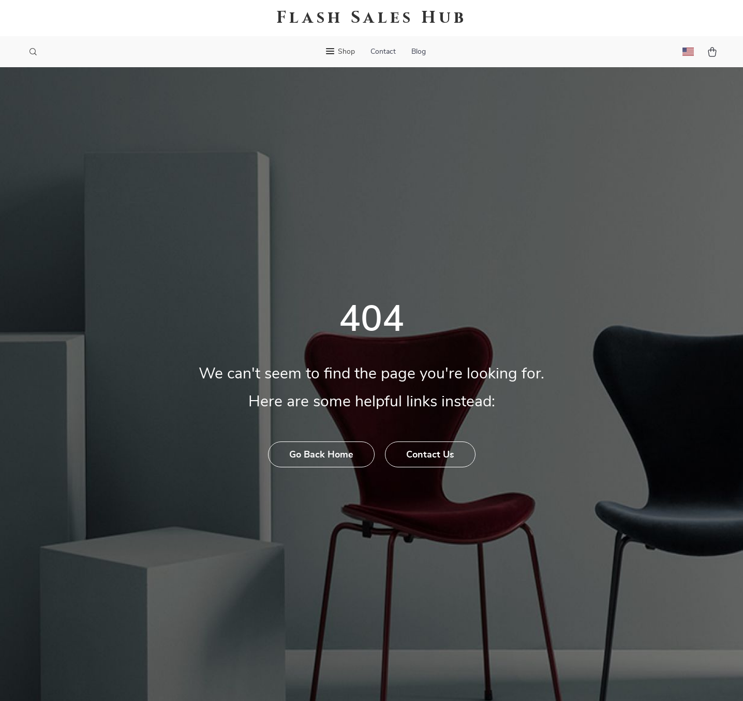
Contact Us (430, 455)
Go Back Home (321, 455)
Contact (383, 51)
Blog (418, 51)
